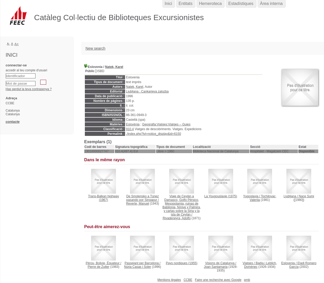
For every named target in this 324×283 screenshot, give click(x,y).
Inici (168, 3)
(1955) (181, 263)
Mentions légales (169, 280)
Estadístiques (240, 3)
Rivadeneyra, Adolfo (177, 218)
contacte (13, 122)
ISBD (100, 71)
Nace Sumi (306, 196)
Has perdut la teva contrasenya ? (29, 89)
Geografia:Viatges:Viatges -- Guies (166, 124)
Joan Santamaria (216, 267)
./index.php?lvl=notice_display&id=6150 (153, 134)
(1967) (103, 198)
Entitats (185, 3)
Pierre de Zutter (98, 267)
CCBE (188, 280)
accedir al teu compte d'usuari (26, 70)
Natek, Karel (114, 67)
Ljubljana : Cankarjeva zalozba (147, 91)
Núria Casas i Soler (137, 267)
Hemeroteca (210, 3)
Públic (90, 71)
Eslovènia (133, 124)
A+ (16, 44)
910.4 (130, 129)
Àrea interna (271, 3)
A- (8, 43)
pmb (247, 280)
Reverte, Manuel (137, 203)
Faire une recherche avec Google (218, 280)
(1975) (220, 196)
